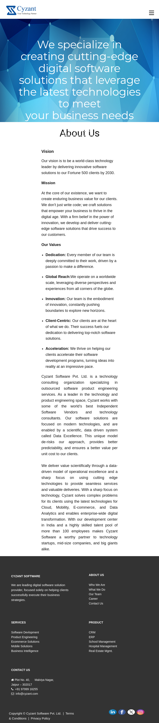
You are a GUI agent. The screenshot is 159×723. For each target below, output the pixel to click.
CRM (92, 632)
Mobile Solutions (22, 646)
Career (93, 598)
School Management (102, 641)
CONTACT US (20, 670)
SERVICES (18, 622)
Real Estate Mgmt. (101, 651)
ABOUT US (96, 575)
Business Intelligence (25, 651)
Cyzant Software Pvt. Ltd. (43, 713)
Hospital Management (103, 646)
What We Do (97, 589)
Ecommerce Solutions (25, 641)
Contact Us (96, 603)
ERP (92, 637)
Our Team (95, 594)
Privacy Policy (40, 718)
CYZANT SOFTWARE (25, 576)
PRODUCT (96, 622)
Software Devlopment (25, 632)
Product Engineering (24, 637)
